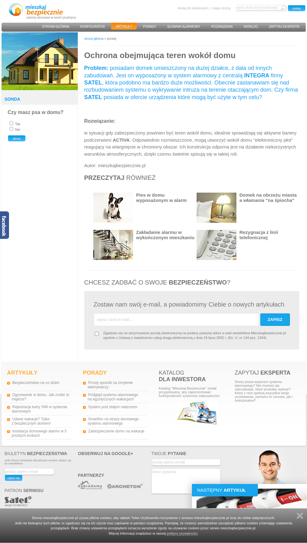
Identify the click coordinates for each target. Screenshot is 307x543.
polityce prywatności (182, 533)
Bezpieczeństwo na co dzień (35, 383)
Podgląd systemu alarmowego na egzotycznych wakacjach (113, 397)
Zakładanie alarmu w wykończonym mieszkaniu (144, 245)
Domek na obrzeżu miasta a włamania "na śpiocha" (247, 208)
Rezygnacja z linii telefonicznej (237, 245)
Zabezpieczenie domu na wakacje (116, 431)
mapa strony (221, 8)
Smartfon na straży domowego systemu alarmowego (113, 421)
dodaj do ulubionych (193, 8)
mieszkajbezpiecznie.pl (122, 165)
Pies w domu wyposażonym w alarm (140, 208)
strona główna (94, 38)
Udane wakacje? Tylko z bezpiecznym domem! (31, 421)
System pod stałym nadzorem (112, 407)
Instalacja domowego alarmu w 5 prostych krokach (39, 433)
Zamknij (300, 516)
